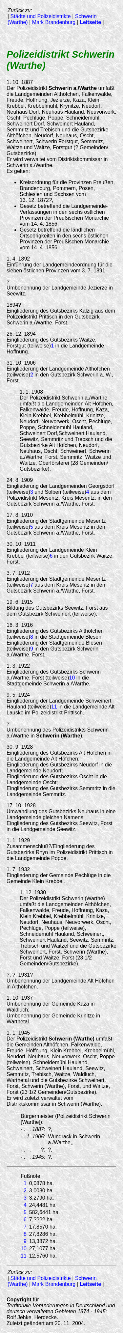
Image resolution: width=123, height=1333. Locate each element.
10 (72, 677)
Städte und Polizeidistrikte (40, 16)
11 (54, 706)
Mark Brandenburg (54, 22)
